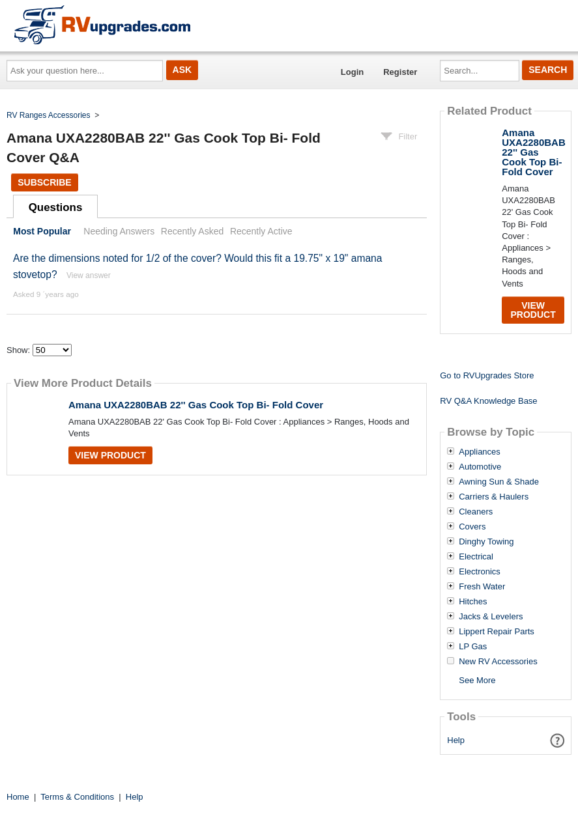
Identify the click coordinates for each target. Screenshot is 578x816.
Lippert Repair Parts (496, 631)
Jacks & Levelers (491, 616)
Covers (472, 526)
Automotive (480, 466)
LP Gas (473, 646)
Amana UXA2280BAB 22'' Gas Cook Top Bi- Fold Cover (195, 404)
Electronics (479, 571)
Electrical (476, 556)
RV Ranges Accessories (49, 115)
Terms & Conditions (77, 797)
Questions (56, 207)
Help (456, 740)
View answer (88, 275)
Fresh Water (482, 586)
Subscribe (44, 182)
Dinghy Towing (486, 541)
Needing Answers (118, 231)
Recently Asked (192, 231)
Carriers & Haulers (493, 496)
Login (352, 72)
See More (477, 680)
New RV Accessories (498, 661)
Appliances (479, 452)
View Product (110, 455)
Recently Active (261, 231)
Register (400, 72)
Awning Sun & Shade (499, 481)
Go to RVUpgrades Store (487, 375)
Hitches (473, 601)
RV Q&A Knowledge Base (488, 401)
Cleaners (476, 511)
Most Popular (42, 231)
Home (18, 797)
